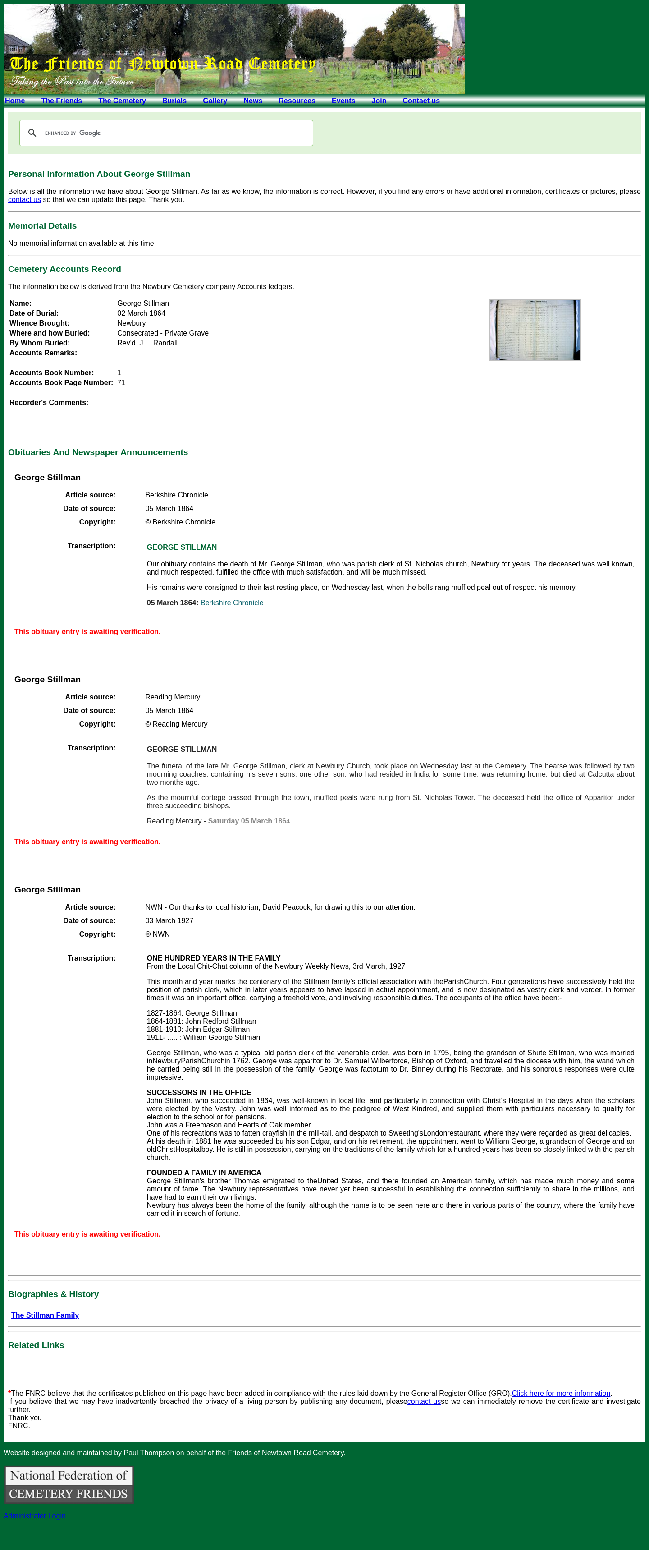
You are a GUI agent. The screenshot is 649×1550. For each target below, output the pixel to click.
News (252, 101)
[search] (165, 133)
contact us (24, 199)
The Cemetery (122, 101)
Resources (297, 101)
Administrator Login (35, 1516)
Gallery (215, 101)
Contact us (421, 101)
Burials (174, 101)
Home (15, 101)
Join (379, 101)
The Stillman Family (45, 1315)
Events (343, 101)
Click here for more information (561, 1393)
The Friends (61, 101)
